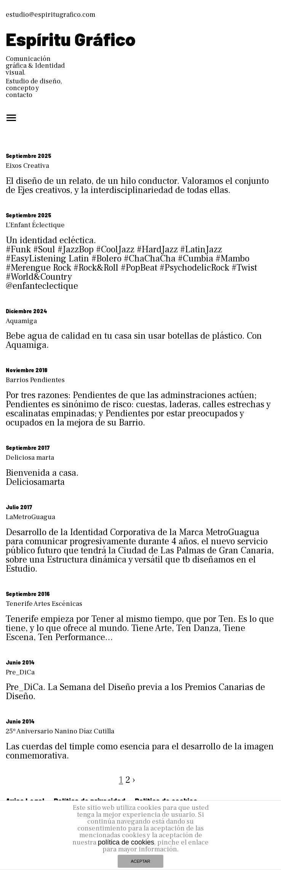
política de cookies (126, 842)
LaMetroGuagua (30, 517)
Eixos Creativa (27, 165)
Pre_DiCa (20, 672)
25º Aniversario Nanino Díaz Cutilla (60, 731)
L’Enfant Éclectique (35, 225)
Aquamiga (21, 321)
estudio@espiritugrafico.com (50, 14)
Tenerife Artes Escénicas (44, 603)
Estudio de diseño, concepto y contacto (34, 88)
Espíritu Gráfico (71, 39)
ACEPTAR (140, 861)
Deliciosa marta (30, 457)
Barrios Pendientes (35, 380)
